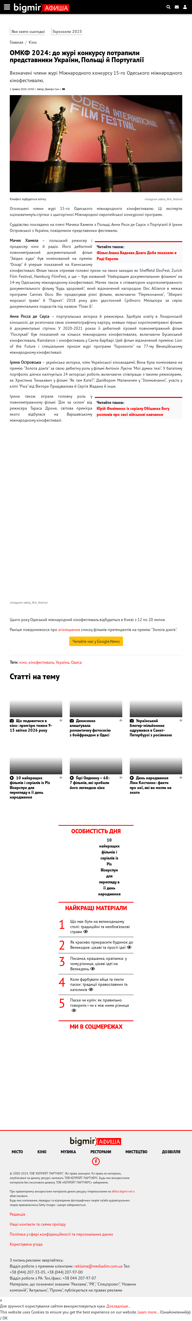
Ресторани (100, 1151)
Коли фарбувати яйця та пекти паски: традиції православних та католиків (99, 984)
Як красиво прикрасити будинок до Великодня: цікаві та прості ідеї (101, 945)
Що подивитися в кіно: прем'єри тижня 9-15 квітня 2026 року (31, 725)
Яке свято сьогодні (28, 31)
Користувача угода (26, 1244)
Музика (68, 1151)
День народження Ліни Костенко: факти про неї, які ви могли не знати (151, 785)
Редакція (17, 1214)
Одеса (76, 662)
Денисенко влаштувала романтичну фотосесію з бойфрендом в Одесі (90, 728)
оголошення (69, 629)
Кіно (33, 42)
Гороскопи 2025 (67, 31)
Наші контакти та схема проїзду (38, 1224)
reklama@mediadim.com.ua (98, 1266)
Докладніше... (118, 1306)
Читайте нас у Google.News (96, 641)
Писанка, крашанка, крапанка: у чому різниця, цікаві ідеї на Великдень (98, 963)
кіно (23, 662)
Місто (17, 1151)
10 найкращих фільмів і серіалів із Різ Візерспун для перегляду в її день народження (30, 787)
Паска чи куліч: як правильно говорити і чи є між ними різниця (99, 1005)
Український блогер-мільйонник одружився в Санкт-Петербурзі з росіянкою (151, 728)
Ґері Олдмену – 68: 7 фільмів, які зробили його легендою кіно (90, 782)
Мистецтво (137, 1151)
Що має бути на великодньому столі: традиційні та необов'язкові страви (100, 926)
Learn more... (148, 1312)
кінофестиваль (41, 662)
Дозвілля (171, 1151)
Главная (16, 42)
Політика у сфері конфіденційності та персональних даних (61, 1234)
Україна (62, 662)
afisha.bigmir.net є (123, 1191)
